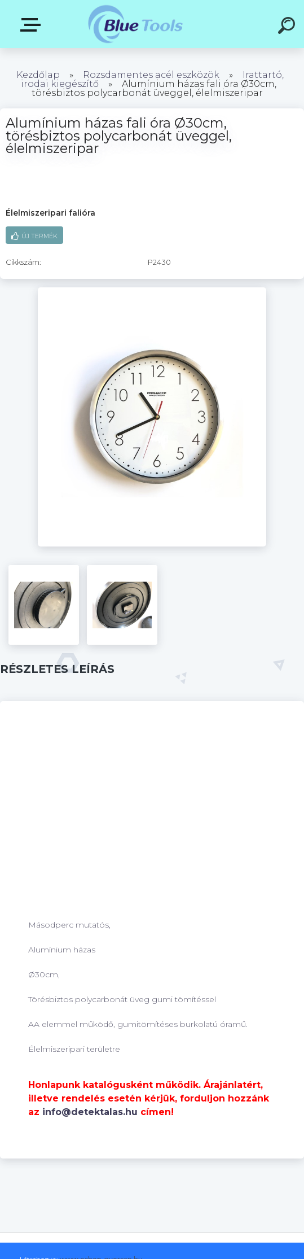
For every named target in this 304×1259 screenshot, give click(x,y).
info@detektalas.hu (90, 1112)
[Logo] (135, 24)
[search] (288, 27)
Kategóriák (32, 25)
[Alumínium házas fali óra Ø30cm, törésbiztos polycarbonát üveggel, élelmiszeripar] (152, 291)
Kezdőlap (38, 74)
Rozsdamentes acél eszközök (151, 74)
